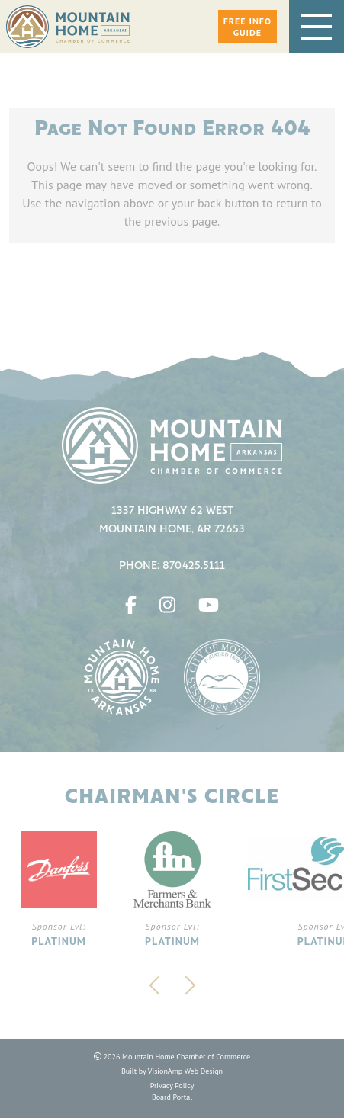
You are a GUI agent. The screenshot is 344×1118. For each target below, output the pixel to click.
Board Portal (172, 1097)
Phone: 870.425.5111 (172, 566)
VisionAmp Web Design (185, 1071)
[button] (247, 26)
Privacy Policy (172, 1086)
